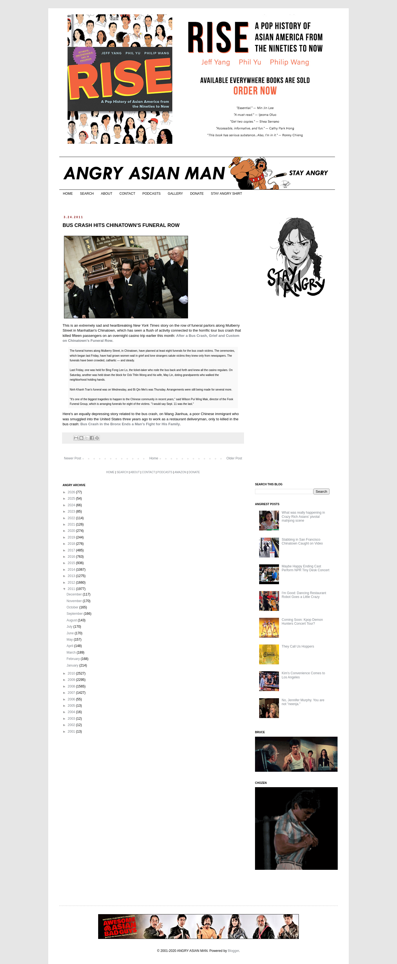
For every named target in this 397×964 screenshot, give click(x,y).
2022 (72, 518)
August (72, 620)
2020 (72, 531)
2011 (72, 589)
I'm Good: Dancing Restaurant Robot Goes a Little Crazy (304, 595)
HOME (68, 194)
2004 (72, 712)
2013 (72, 576)
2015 (72, 563)
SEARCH (87, 194)
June (70, 633)
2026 (72, 492)
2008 (72, 686)
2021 (72, 524)
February (73, 659)
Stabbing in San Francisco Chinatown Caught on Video (302, 541)
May (70, 639)
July (69, 627)
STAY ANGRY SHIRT (226, 194)
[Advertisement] (296, 390)
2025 (72, 498)
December (74, 594)
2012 (72, 582)
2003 (72, 719)
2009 (72, 680)
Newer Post (72, 458)
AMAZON (180, 472)
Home (153, 458)
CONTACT (127, 194)
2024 (72, 505)
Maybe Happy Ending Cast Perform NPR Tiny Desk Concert (305, 568)
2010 (72, 673)
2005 (72, 706)
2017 (72, 550)
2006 (72, 699)
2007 (72, 693)
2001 (72, 731)
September (75, 614)
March (71, 652)
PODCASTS (151, 194)
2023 (72, 511)
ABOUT (106, 194)
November (74, 601)
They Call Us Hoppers (298, 646)
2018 (72, 544)
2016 (72, 557)
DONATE (197, 194)
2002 (72, 725)
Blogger (233, 951)
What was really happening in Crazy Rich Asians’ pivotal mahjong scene (303, 516)
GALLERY (175, 194)
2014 (72, 570)
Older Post (234, 458)
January (72, 665)
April (70, 646)
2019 (72, 537)
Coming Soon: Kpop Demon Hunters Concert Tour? (302, 621)
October (72, 607)
